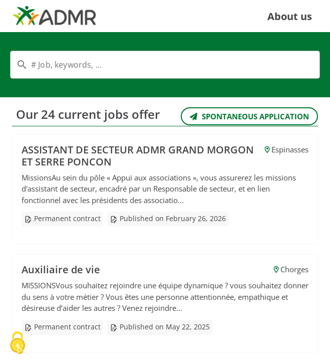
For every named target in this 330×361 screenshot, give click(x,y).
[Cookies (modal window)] (17, 343)
